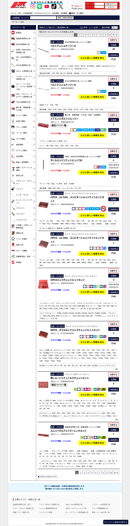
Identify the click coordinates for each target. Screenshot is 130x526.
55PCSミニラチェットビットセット (67, 279)
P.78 (113, 176)
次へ (114, 34)
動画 (73, 13)
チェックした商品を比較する (115, 522)
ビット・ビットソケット (24, 201)
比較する (113, 40)
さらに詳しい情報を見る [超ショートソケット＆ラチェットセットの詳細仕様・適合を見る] (92, 394)
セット (86, 374)
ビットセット (91, 193)
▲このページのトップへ (47, 476)
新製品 (18, 32)
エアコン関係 (21, 150)
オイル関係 (20, 138)
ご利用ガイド (78, 6)
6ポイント (78, 374)
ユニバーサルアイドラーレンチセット (68, 430)
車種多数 (84, 427)
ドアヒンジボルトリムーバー (64, 118)
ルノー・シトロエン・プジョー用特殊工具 (24, 86)
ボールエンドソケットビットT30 (66, 160)
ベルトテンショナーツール (63, 45)
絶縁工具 (19, 233)
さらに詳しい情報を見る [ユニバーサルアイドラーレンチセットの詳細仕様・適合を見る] (92, 442)
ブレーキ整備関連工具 (100, 508)
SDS (19, 13)
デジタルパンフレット (42, 13)
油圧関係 (19, 156)
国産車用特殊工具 (23, 38)
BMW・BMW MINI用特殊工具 (23, 51)
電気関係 (19, 144)
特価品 (18, 262)
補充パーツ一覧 (58, 125)
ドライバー (20, 208)
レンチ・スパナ (22, 194)
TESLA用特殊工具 (23, 102)
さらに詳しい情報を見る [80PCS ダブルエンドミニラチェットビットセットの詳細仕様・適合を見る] (92, 342)
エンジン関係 (21, 115)
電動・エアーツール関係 (24, 168)
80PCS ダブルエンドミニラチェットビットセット (75, 329)
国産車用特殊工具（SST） (22, 504)
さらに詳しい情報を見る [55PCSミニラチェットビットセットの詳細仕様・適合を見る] (92, 291)
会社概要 (64, 13)
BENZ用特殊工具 (23, 44)
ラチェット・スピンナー (24, 182)
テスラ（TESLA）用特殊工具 (23, 508)
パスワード (90, 6)
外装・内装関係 (94, 114)
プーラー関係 (21, 133)
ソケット (19, 188)
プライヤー (20, 213)
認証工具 (19, 244)
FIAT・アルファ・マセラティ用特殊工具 (24, 95)
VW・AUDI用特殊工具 (24, 58)
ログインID (90, 4)
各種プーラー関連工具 (21, 512)
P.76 (113, 134)
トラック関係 (21, 238)
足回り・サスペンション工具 (76, 508)
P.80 (113, 213)
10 (109, 34)
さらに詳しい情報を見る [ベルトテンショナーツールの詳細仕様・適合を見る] (92, 57)
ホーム (13, 13)
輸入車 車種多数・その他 (24, 108)
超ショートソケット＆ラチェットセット (69, 377)
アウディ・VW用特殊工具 (101, 504)
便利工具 (19, 175)
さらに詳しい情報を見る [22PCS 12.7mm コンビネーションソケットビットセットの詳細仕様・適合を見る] (92, 215)
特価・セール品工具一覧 (101, 512)
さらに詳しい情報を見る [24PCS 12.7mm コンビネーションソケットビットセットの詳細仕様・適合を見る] (92, 253)
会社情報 (55, 13)
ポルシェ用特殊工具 (24, 71)
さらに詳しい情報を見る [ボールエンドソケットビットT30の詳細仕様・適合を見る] (92, 172)
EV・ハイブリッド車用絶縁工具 (77, 512)
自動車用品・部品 (23, 256)
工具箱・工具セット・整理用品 (25, 226)
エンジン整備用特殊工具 (48, 508)
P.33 (113, 59)
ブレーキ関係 (21, 127)
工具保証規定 (27, 13)
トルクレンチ (21, 219)
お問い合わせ (78, 8)
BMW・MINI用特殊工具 (74, 504)
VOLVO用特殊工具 (23, 65)
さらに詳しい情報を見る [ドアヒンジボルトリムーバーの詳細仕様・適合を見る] (92, 135)
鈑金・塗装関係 (22, 162)
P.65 (113, 98)
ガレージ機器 (21, 250)
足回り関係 (20, 121)
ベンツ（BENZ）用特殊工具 (49, 504)
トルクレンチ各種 (45, 512)
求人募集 (80, 13)
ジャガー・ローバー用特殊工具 (24, 77)
